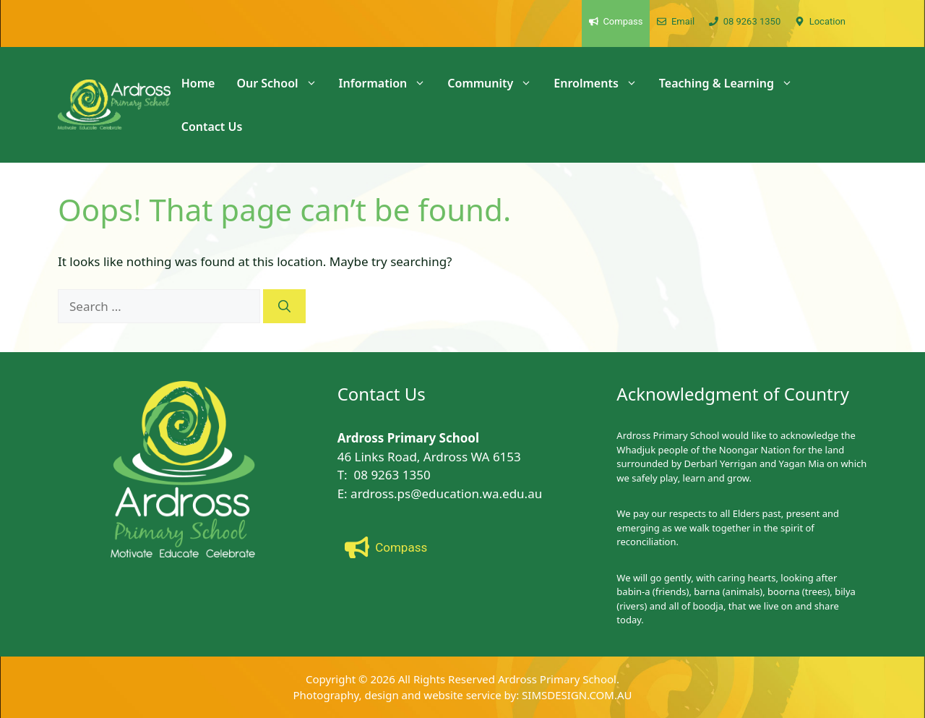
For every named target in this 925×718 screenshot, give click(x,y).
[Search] (284, 306)
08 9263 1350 (392, 474)
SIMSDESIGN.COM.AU (577, 695)
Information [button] (388, 83)
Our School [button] (281, 83)
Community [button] (495, 83)
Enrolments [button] (601, 83)
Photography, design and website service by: (407, 695)
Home (198, 83)
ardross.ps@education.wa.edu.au (446, 493)
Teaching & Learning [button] (731, 83)
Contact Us (212, 126)
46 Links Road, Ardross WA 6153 (429, 456)
